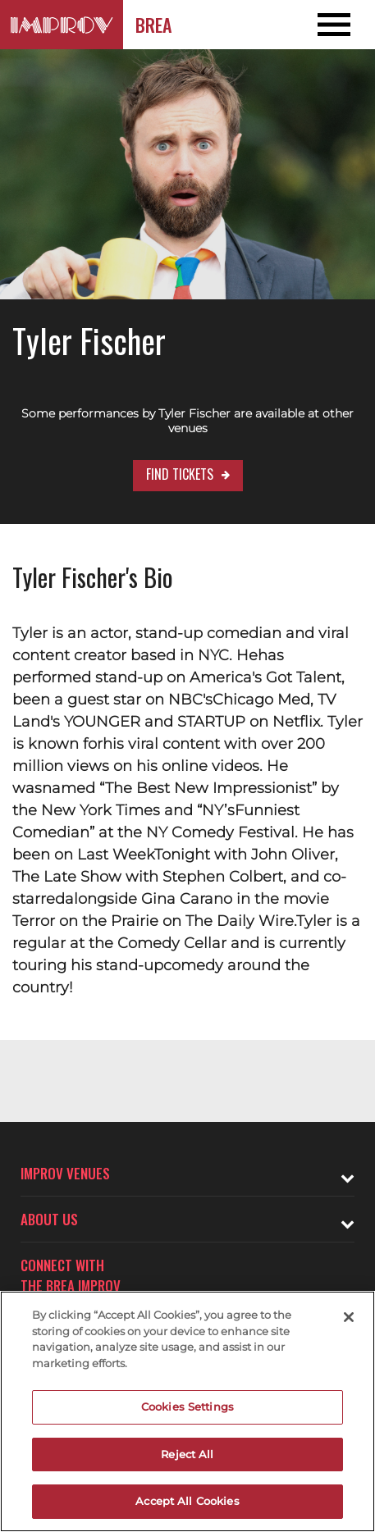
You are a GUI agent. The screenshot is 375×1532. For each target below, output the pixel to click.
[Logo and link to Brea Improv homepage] (61, 24)
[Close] (349, 1317)
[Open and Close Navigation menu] (337, 24)
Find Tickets (179, 474)
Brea (153, 24)
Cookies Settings (187, 1406)
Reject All (187, 1454)
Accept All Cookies (187, 1500)
